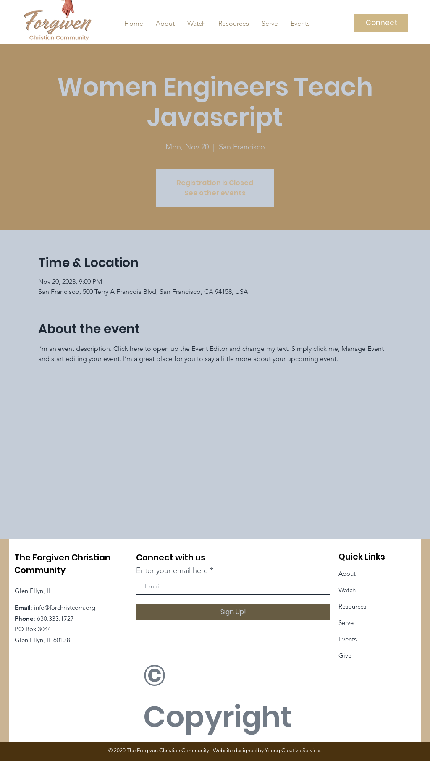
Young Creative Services (293, 750)
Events (347, 639)
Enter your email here (172, 570)
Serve (346, 623)
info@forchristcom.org (64, 608)
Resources (352, 606)
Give (344, 655)
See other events (215, 193)
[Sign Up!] (233, 612)
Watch (347, 590)
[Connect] (381, 23)
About (347, 574)
